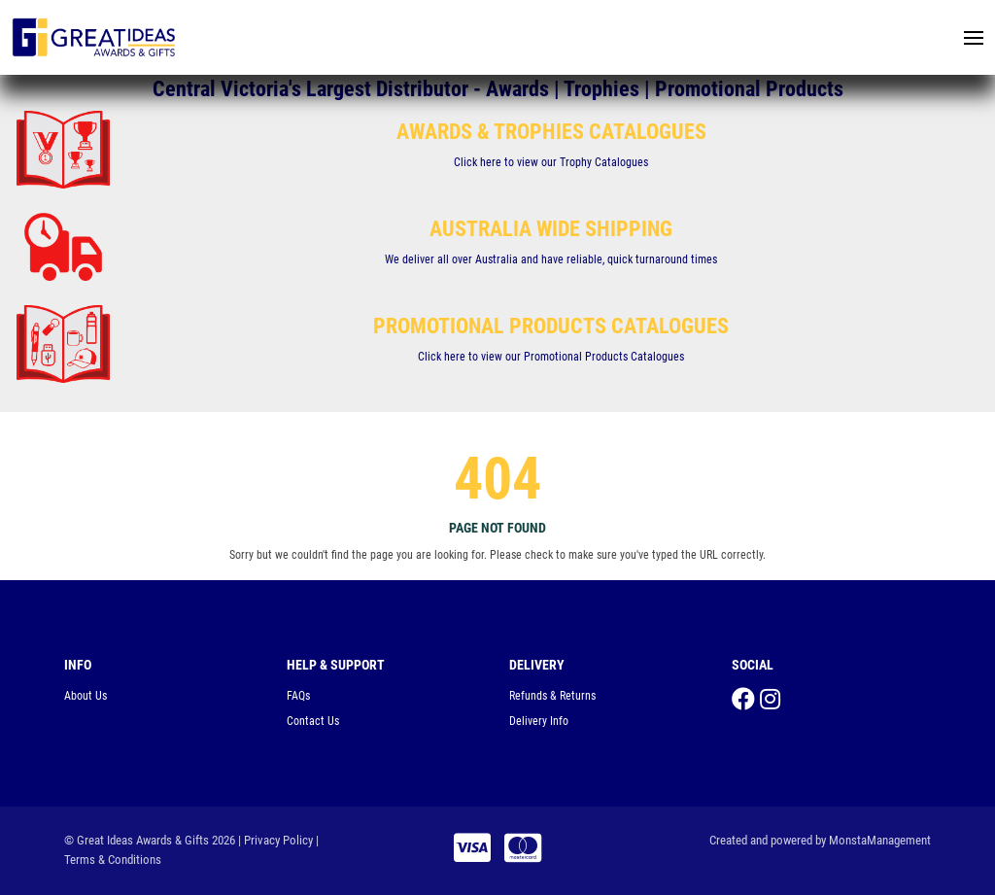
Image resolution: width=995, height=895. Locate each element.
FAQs (298, 696)
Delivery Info (538, 721)
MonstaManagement (880, 840)
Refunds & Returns (552, 696)
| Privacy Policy (275, 840)
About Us (85, 696)
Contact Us (313, 721)
